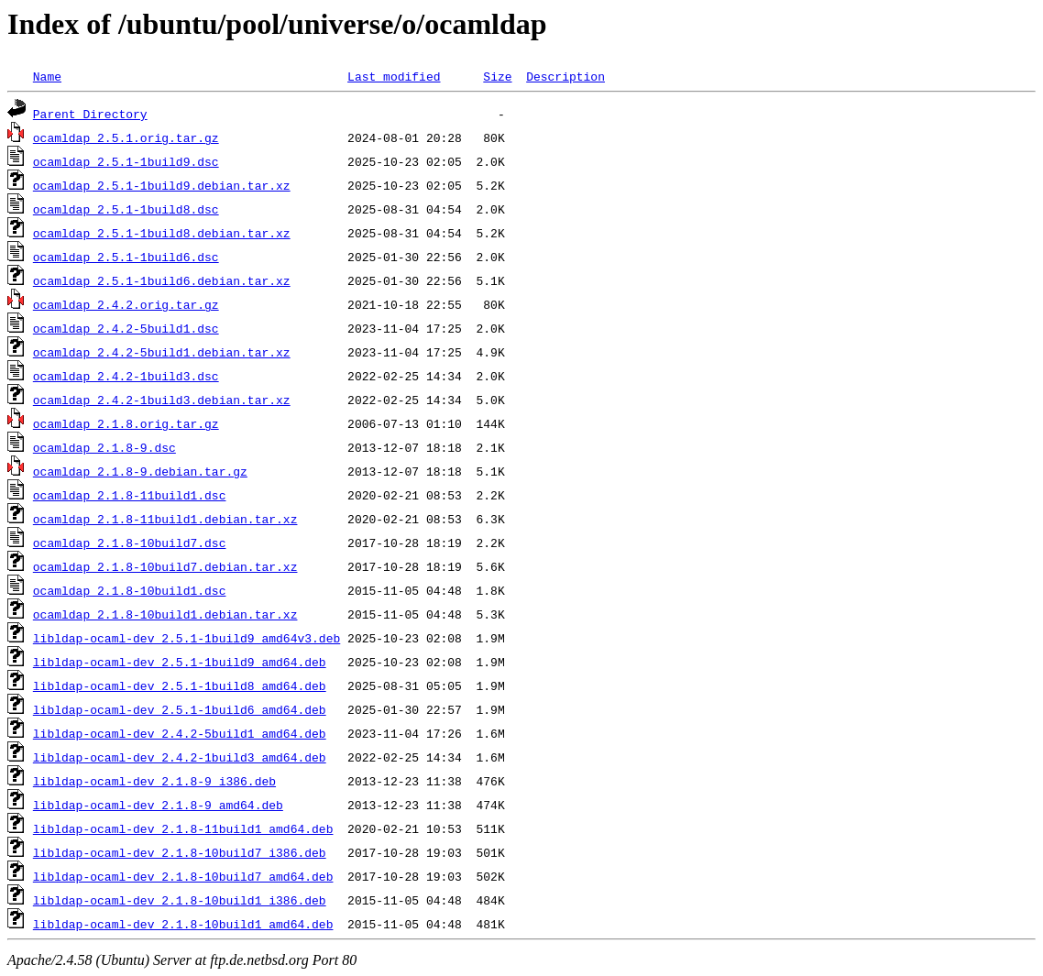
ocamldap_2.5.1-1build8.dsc (126, 209)
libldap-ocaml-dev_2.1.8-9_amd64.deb (158, 804)
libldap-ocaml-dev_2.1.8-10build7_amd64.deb (183, 876)
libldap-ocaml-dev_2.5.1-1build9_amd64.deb (179, 661)
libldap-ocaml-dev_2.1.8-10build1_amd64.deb (183, 924)
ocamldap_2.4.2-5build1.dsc (126, 328)
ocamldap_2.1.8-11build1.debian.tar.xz (165, 518)
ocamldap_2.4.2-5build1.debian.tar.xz (162, 352)
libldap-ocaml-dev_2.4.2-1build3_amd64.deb (179, 757)
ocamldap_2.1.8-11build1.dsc (129, 495)
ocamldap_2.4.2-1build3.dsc (126, 375)
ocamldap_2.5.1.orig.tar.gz (126, 137)
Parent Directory (90, 113)
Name (47, 76)
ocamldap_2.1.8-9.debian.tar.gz (140, 471)
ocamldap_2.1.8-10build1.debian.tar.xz (165, 614)
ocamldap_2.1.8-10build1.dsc (129, 590)
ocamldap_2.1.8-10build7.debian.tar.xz (165, 566)
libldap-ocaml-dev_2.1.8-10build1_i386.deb (179, 900)
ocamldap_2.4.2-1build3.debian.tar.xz (162, 399)
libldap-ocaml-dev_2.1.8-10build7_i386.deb (179, 852)
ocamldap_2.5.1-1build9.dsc (126, 161)
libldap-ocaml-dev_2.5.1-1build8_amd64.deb (179, 685)
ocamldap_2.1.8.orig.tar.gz (126, 423)
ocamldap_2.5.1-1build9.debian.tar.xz (162, 185)
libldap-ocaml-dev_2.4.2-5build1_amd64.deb (179, 733)
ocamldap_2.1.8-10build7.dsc (129, 542)
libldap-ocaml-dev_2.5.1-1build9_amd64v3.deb (186, 638)
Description (565, 76)
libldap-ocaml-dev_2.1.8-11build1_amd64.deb (183, 828)
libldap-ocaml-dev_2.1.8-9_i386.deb (154, 781)
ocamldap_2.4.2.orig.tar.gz (126, 304)
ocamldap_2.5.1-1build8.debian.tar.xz (162, 233)
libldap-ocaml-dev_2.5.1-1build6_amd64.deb (179, 709)
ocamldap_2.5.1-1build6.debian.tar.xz (162, 280)
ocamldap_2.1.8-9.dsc (104, 447)
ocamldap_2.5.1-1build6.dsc (126, 256)
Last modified (393, 76)
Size (497, 76)
